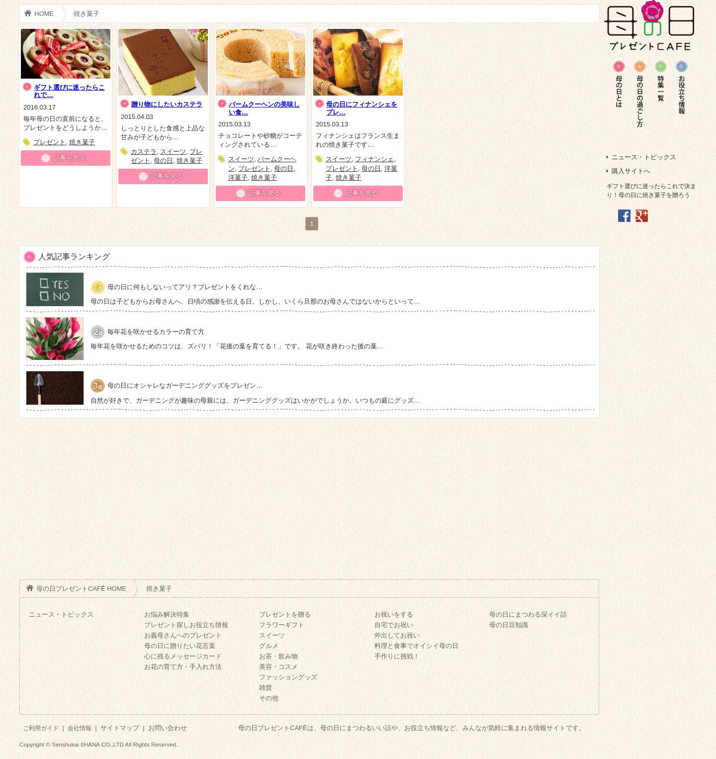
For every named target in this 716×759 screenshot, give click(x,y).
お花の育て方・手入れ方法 (183, 666)
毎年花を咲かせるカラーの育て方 (155, 331)
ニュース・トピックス (644, 157)
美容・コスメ (278, 666)
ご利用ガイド (41, 728)
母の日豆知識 (619, 84)
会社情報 (79, 728)
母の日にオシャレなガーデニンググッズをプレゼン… (185, 385)
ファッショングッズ (288, 677)
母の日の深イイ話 (681, 87)
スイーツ (173, 151)
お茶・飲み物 (278, 656)
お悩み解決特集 (166, 614)
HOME (44, 13)
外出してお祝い (397, 635)
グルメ (268, 646)
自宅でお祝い (393, 625)
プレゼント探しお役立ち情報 (186, 625)
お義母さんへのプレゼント (183, 635)
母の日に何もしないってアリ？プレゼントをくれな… (185, 287)
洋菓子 (238, 177)
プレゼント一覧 (660, 81)
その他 (268, 698)
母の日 (163, 160)
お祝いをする (393, 614)
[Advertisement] (650, 381)
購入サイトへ (631, 171)
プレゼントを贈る (285, 614)
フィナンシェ (374, 159)
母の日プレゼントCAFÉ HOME (81, 588)
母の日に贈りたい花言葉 (179, 646)
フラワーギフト (281, 625)
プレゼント (49, 142)
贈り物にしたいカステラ (166, 104)
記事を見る (69, 157)
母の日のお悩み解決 (639, 93)
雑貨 (265, 687)
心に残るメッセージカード (183, 656)
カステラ (144, 151)
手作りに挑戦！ (397, 656)
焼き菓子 (86, 13)
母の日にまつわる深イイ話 (528, 614)
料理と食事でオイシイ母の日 (416, 646)
